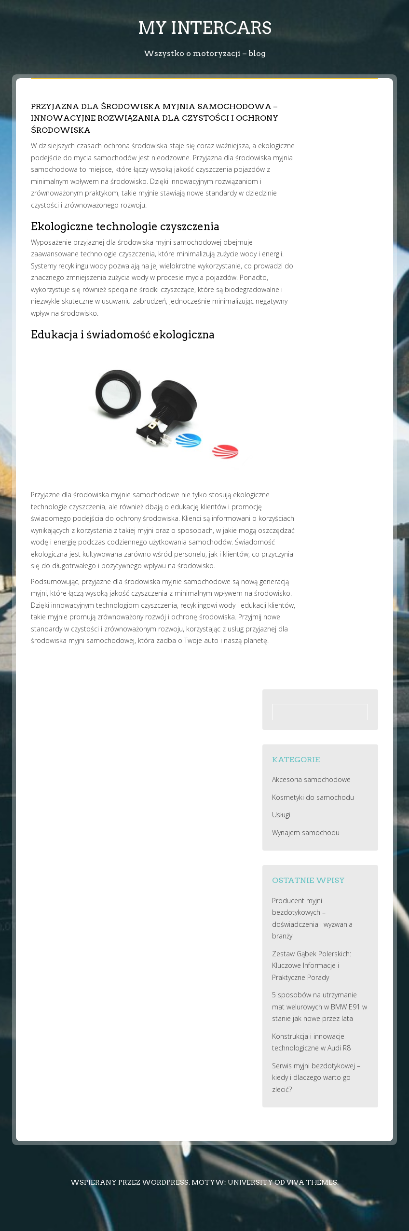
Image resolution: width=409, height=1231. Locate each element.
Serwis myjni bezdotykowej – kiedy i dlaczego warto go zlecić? (316, 1077)
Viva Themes (311, 1182)
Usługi (281, 814)
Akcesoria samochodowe (311, 779)
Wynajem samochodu (306, 832)
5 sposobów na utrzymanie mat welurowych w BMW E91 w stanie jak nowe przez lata (319, 1006)
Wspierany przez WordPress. (130, 1182)
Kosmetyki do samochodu (313, 797)
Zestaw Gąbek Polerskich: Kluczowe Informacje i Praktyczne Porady (311, 965)
